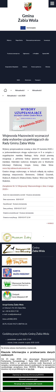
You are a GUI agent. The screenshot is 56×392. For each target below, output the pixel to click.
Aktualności (20, 90)
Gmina (28, 12)
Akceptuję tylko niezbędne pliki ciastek (28, 384)
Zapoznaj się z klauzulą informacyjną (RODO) (28, 375)
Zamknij (28, 388)
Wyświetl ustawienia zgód (28, 379)
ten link (31, 369)
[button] (52, 4)
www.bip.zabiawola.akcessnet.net (16, 168)
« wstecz (50, 223)
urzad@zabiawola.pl (14, 314)
